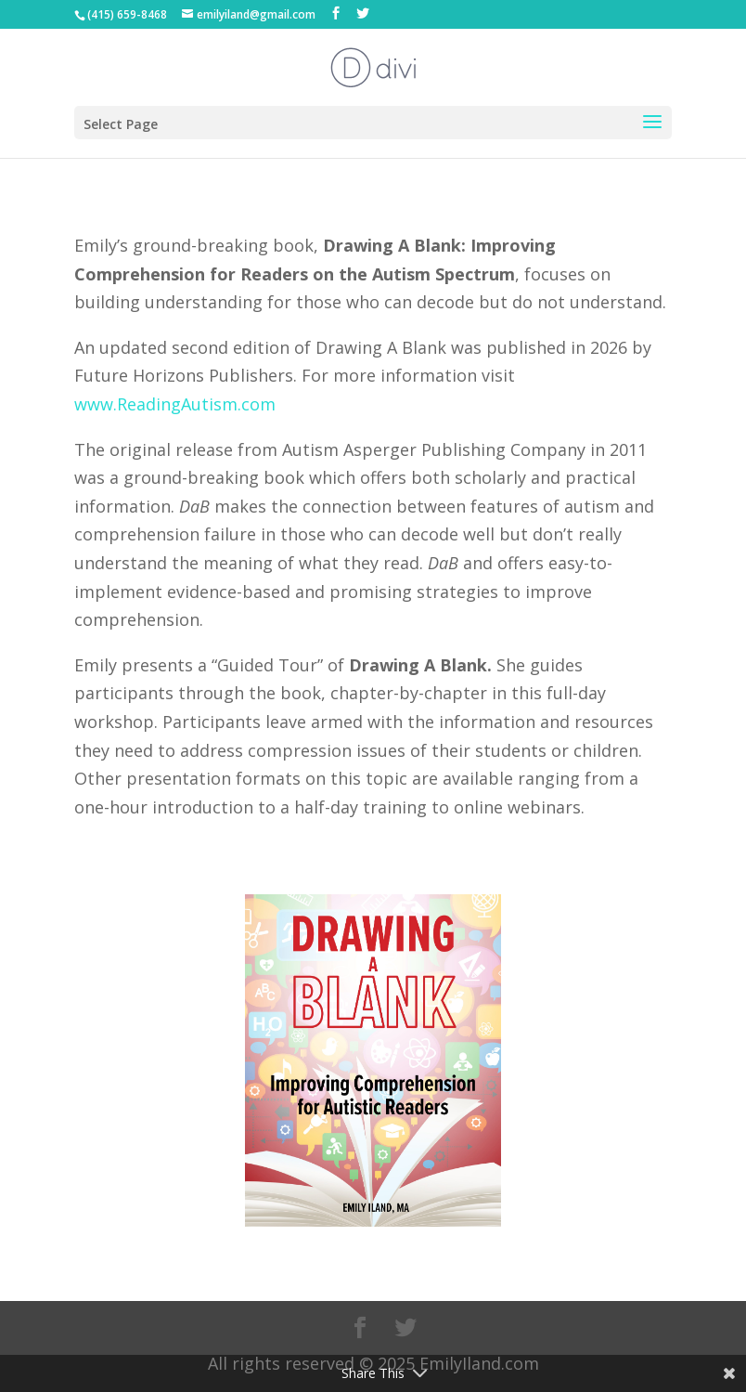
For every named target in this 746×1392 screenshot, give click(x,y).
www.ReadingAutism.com (175, 404)
